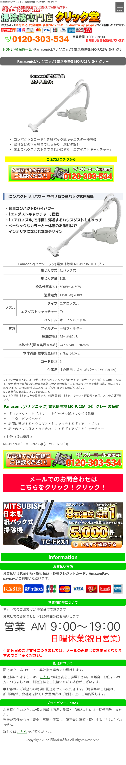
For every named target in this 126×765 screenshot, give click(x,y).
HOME (8, 49)
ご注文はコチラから (61, 159)
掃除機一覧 (23, 49)
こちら (45, 676)
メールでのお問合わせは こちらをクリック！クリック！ (63, 482)
